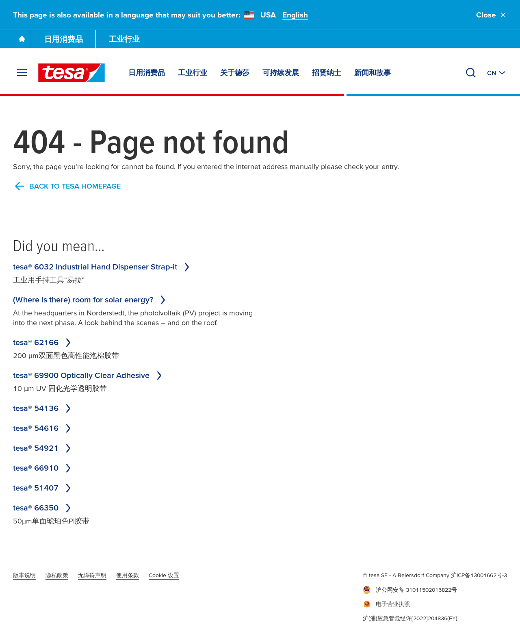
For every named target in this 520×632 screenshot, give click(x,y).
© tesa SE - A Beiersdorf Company (407, 575)
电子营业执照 (386, 604)
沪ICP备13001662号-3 (479, 575)
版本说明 (24, 575)
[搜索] (470, 72)
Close (491, 15)
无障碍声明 (92, 575)
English (295, 15)
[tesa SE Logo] (71, 73)
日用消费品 (63, 39)
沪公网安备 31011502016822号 (410, 590)
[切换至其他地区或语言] (497, 73)
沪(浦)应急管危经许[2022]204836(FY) (410, 618)
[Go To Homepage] (22, 39)
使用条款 (127, 575)
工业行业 (124, 39)
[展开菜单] (22, 73)
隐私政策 (57, 575)
